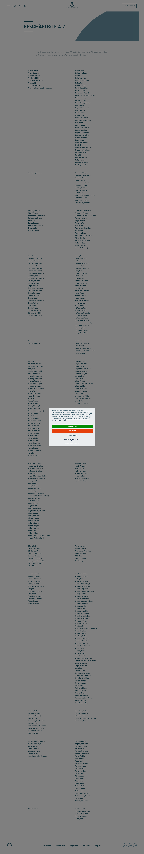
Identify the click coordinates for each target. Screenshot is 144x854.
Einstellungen (72, 435)
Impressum (67, 443)
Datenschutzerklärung (74, 443)
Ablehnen (72, 431)
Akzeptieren (72, 426)
